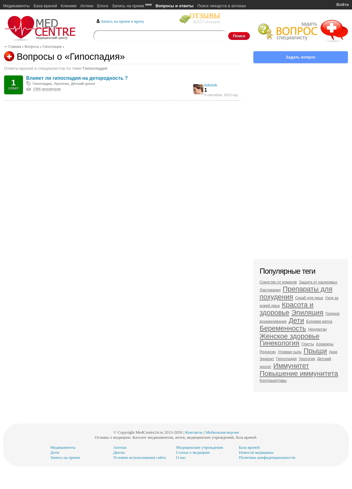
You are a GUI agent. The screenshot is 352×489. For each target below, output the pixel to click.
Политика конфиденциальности (267, 457)
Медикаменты (16, 5)
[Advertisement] (122, 130)
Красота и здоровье (286, 308)
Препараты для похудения (296, 293)
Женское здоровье (289, 336)
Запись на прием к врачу (122, 21)
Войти (342, 4)
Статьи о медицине (193, 452)
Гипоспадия (42, 83)
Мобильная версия (222, 432)
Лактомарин (270, 290)
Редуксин (268, 352)
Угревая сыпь (289, 352)
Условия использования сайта (139, 457)
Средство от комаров (278, 282)
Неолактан (317, 329)
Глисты (307, 344)
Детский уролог (83, 83)
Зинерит (267, 359)
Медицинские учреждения (199, 447)
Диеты (119, 452)
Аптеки (86, 5)
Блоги (102, 5)
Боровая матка (319, 321)
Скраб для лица (309, 298)
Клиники (68, 5)
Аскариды (324, 344)
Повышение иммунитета (299, 373)
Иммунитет (291, 366)
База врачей (45, 5)
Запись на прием (132, 5)
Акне (333, 352)
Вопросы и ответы (175, 5)
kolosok (210, 85)
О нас (181, 457)
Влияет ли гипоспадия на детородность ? (77, 78)
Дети (296, 320)
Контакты (194, 432)
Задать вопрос (301, 57)
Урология (61, 83)
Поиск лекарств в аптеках (221, 5)
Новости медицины (256, 452)
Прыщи (315, 351)
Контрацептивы (273, 380)
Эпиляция (307, 312)
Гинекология (280, 343)
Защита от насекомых (318, 282)
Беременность (283, 328)
